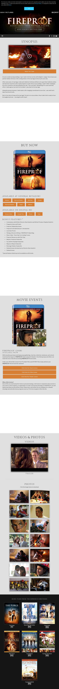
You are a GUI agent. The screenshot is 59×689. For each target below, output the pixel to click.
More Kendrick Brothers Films (29, 29)
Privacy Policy (38, 3)
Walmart (30, 204)
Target (21, 204)
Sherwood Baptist (9, 204)
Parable (40, 200)
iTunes (30, 214)
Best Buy (30, 200)
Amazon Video (8, 214)
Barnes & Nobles (18, 200)
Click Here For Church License (29, 368)
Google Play (21, 214)
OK (29, 8)
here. (10, 5)
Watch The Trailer (29, 71)
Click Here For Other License (29, 372)
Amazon (7, 200)
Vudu (39, 214)
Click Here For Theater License (29, 376)
